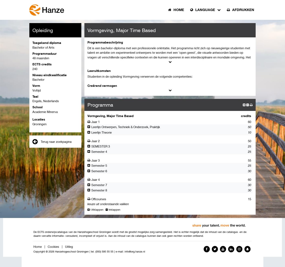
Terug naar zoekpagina (52, 142)
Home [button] (176, 10)
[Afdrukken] (89, 122)
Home (37, 246)
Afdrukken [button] (240, 10)
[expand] (244, 105)
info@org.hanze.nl (135, 251)
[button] (251, 105)
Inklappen (113, 209)
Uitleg (69, 246)
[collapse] (247, 105)
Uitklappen (95, 209)
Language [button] (205, 10)
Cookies (53, 246)
